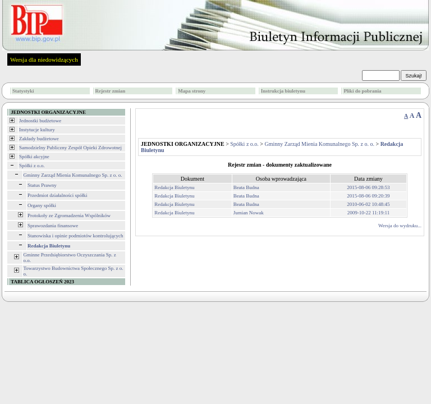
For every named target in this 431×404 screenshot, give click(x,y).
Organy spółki (41, 205)
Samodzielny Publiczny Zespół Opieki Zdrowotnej (70, 147)
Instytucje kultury (37, 129)
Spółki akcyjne (34, 156)
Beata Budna (246, 187)
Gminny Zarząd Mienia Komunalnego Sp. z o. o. (73, 175)
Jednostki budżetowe (40, 120)
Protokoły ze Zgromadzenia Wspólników (69, 215)
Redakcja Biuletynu (174, 187)
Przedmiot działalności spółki (57, 195)
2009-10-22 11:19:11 (368, 212)
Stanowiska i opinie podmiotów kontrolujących (75, 235)
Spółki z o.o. (32, 165)
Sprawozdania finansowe (52, 225)
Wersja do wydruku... (399, 225)
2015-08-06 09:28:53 (368, 187)
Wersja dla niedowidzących (44, 59)
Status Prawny (42, 185)
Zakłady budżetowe (39, 138)
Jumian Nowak (248, 212)
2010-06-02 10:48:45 (368, 204)
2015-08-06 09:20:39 (368, 196)
